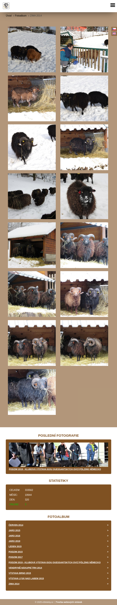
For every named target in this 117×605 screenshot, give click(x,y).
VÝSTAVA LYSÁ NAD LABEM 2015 (26, 578)
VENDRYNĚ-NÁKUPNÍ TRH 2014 (25, 568)
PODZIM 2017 (16, 557)
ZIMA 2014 (14, 584)
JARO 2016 (14, 536)
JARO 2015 (14, 530)
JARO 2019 (14, 541)
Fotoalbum (21, 15)
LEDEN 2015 (15, 546)
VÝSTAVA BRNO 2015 (20, 573)
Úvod (8, 15)
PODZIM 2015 (16, 552)
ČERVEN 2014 (16, 525)
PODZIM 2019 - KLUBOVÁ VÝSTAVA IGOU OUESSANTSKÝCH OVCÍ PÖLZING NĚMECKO (55, 469)
